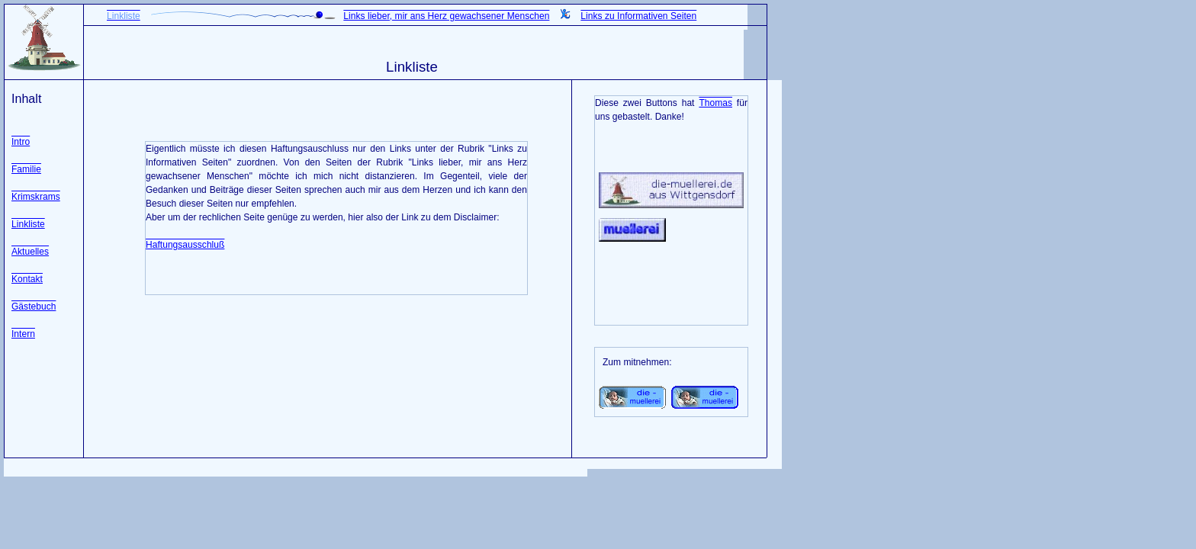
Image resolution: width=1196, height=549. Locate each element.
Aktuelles (30, 251)
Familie (26, 169)
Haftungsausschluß (185, 244)
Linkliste (28, 224)
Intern (23, 334)
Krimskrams (35, 196)
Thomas (715, 103)
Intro (20, 141)
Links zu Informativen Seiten (638, 16)
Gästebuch (33, 306)
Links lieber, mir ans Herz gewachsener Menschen (446, 16)
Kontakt (27, 279)
